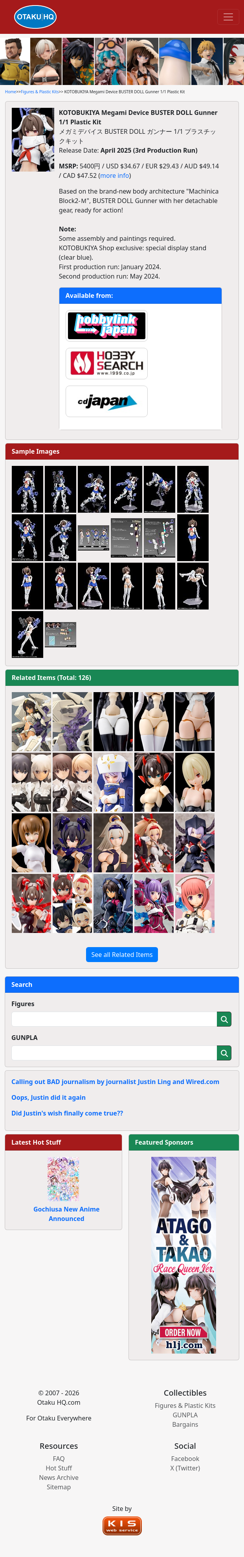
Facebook (185, 1458)
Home (10, 91)
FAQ (58, 1458)
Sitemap (59, 1487)
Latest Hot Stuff (36, 1142)
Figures (23, 1003)
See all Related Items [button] (121, 954)
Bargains (185, 1424)
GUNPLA (24, 1037)
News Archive (59, 1477)
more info (114, 175)
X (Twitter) (185, 1468)
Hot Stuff (59, 1468)
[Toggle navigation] (228, 17)
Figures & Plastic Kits (40, 91)
